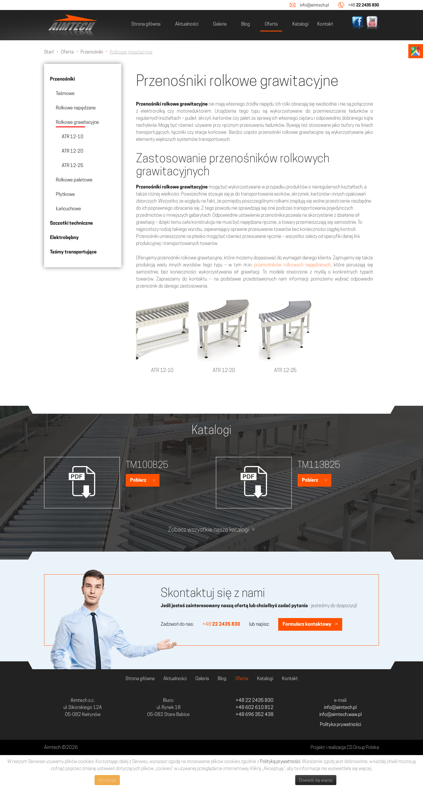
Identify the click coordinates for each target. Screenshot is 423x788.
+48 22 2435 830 (254, 700)
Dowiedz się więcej (316, 780)
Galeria (219, 24)
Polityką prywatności (280, 761)
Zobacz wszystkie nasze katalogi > (211, 529)
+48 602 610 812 (254, 707)
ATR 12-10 (72, 136)
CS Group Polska (363, 747)
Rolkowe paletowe (74, 180)
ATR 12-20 (72, 151)
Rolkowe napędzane (76, 108)
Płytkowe (65, 194)
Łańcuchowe (68, 208)
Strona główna (145, 24)
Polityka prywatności (340, 724)
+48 (363, 4)
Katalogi (300, 24)
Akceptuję (107, 780)
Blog (245, 24)
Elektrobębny (64, 237)
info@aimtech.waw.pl (340, 714)
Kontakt (325, 24)
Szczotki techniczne (71, 223)
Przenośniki (62, 79)
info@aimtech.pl (314, 5)
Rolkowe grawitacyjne (77, 122)
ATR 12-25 (72, 165)
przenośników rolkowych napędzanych (292, 265)
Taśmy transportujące (73, 252)
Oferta (271, 24)
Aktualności (186, 24)
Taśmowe (65, 93)
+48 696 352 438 (254, 714)
